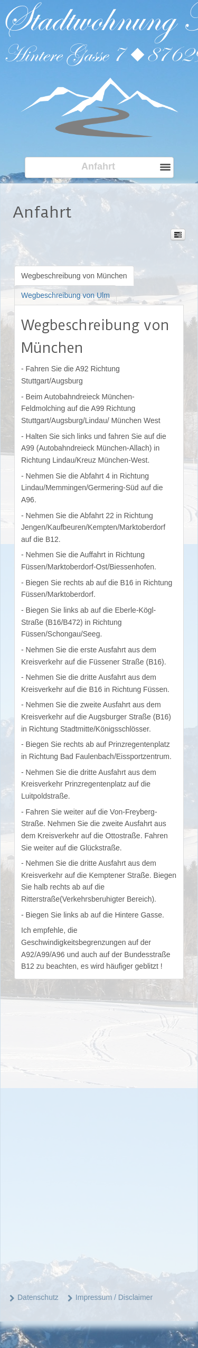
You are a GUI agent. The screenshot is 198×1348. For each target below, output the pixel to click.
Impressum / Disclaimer (114, 1297)
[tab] (74, 276)
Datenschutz (38, 1297)
